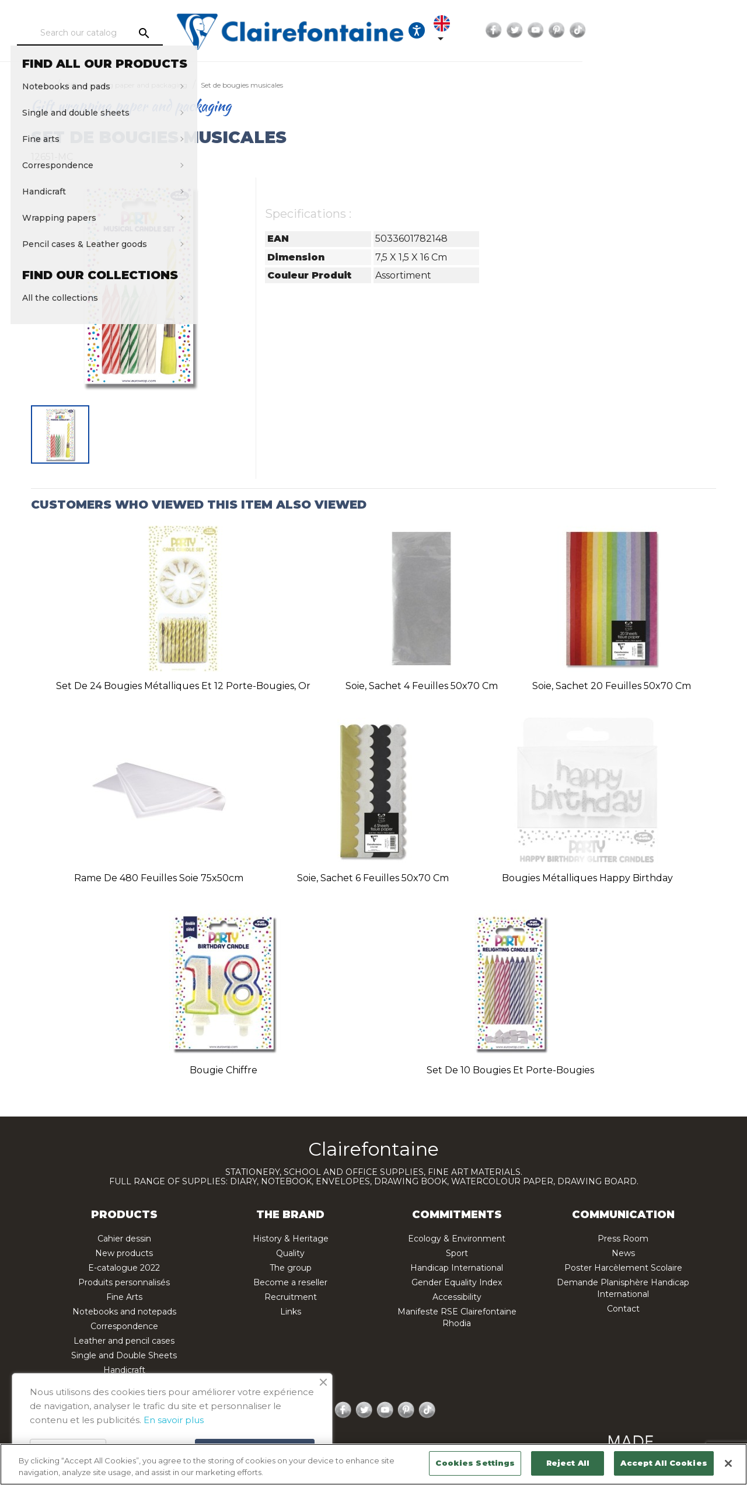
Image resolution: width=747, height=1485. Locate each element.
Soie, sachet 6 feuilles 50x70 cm (373, 878)
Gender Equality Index (456, 1282)
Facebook (625, 30)
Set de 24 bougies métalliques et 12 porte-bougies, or (183, 685)
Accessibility (456, 1297)
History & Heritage (291, 1238)
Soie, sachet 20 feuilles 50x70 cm (611, 685)
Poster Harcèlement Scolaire (623, 1268)
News (623, 1253)
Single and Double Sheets (124, 1355)
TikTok (709, 30)
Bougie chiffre (223, 1070)
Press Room (623, 1238)
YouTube (667, 30)
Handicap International (456, 1268)
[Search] (125, 33)
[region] (373, 1464)
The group (291, 1268)
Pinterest (688, 30)
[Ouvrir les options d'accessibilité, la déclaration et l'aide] (537, 30)
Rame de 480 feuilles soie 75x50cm (158, 878)
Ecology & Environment (456, 1238)
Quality (290, 1253)
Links (290, 1311)
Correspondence (124, 1326)
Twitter (646, 30)
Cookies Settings (475, 1462)
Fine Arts (124, 1297)
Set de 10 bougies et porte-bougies (510, 1070)
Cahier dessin (124, 1238)
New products (124, 1253)
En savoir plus (174, 1419)
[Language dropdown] (573, 30)
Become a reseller (290, 1282)
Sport (457, 1253)
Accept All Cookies (663, 1462)
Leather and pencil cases (124, 1341)
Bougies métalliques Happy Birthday (587, 878)
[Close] (728, 1463)
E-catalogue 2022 (124, 1268)
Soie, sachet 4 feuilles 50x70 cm (421, 685)
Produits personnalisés (124, 1282)
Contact (623, 1308)
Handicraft (124, 1370)
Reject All (567, 1462)
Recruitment (290, 1297)
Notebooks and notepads (124, 1311)
